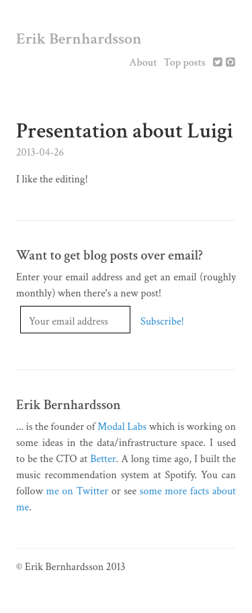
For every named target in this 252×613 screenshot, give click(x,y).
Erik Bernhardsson (79, 38)
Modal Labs (121, 427)
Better (103, 459)
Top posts (185, 63)
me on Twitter (77, 491)
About (143, 63)
